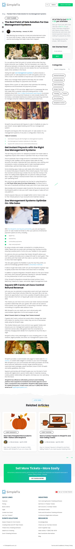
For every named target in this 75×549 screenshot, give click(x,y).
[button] (71, 457)
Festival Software (59, 75)
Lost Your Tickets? (7, 515)
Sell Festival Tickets (44, 509)
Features (4, 501)
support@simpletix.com (19, 387)
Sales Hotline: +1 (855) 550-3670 (47, 530)
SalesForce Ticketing (8, 530)
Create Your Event (65, 4)
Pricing (4, 504)
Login (3, 509)
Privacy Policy (69, 545)
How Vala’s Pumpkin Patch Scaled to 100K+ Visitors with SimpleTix (54, 437)
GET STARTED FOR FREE (37, 478)
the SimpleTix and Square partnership (20, 229)
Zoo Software (58, 98)
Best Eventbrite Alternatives (46, 533)
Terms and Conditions (57, 545)
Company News (58, 80)
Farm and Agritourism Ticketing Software (50, 501)
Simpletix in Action (59, 103)
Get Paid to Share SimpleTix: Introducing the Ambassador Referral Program (19, 437)
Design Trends (58, 89)
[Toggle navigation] (47, 4)
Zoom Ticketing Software (9, 533)
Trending (56, 94)
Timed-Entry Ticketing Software (11, 528)
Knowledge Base (43, 522)
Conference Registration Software (48, 515)
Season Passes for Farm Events (11, 522)
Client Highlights (47, 432)
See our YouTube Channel (64, 492)
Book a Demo (6, 507)
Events (65, 94)
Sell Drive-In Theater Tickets (46, 504)
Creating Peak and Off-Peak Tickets (12, 525)
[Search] (59, 69)
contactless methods (35, 265)
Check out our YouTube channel (47, 525)
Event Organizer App (44, 528)
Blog (3, 14)
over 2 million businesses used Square (29, 93)
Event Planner (11, 18)
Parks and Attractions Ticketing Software (50, 512)
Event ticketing (58, 84)
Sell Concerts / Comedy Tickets (47, 507)
